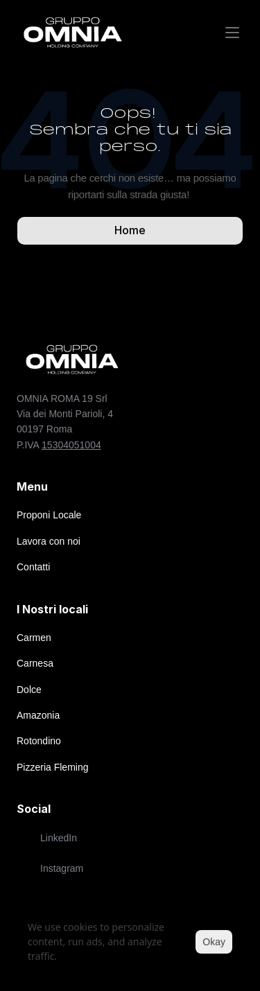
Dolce (29, 689)
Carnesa (35, 663)
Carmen (34, 637)
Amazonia (38, 715)
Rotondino (39, 740)
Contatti (33, 566)
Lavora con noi (48, 541)
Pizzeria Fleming (52, 767)
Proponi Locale (49, 514)
